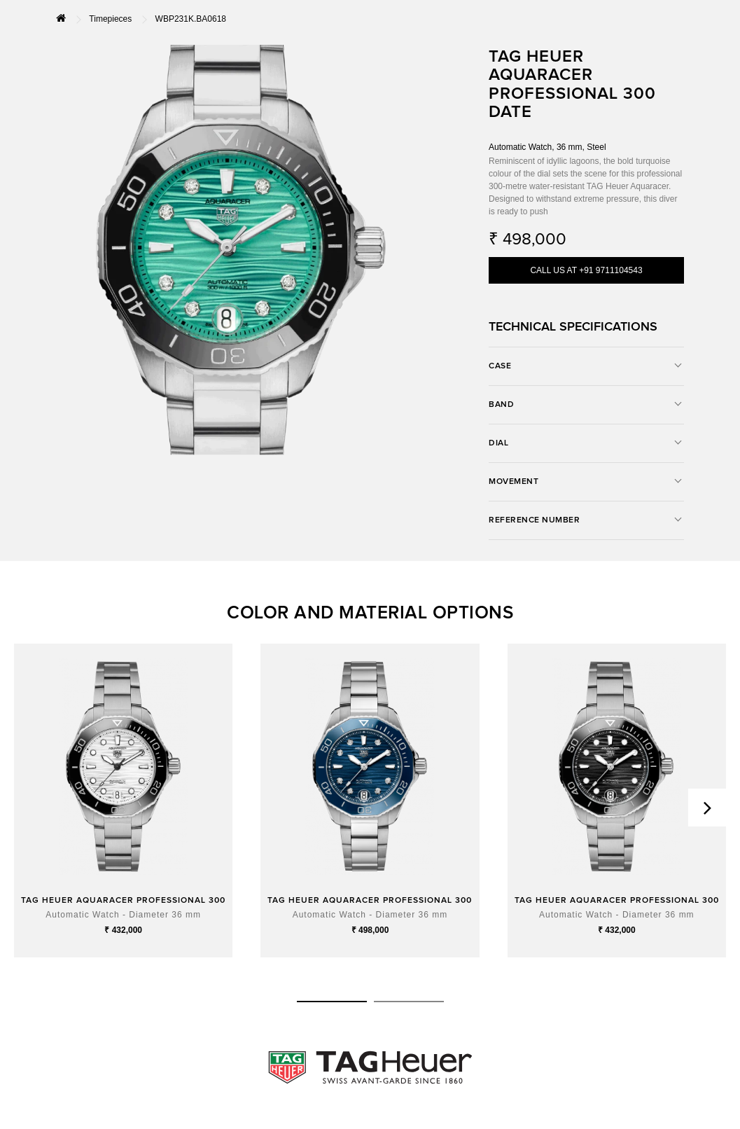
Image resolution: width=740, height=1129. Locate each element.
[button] (332, 1001)
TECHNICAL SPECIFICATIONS (573, 327)
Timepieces (110, 19)
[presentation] (707, 807)
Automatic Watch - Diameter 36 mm (123, 915)
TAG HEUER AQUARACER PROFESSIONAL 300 (123, 900)
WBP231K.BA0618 (190, 19)
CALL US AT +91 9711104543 (586, 270)
